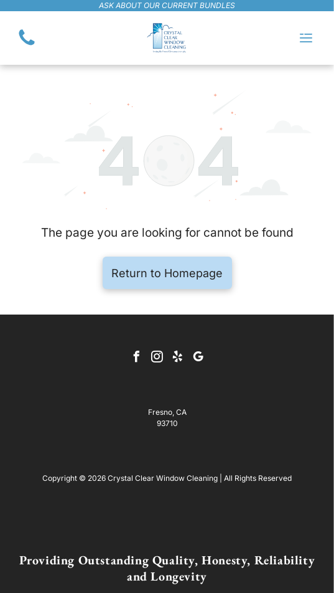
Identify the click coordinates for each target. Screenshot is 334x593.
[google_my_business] (197, 358)
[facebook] (136, 358)
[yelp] (177, 358)
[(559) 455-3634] (27, 44)
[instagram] (156, 358)
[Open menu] (306, 38)
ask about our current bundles (167, 5)
